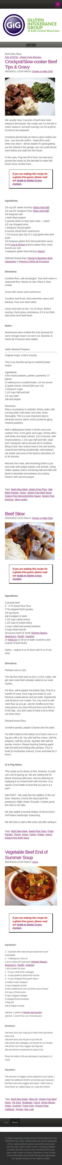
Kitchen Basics (39, 633)
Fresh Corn (28, 1105)
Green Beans (48, 1102)
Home (6, 1122)
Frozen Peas (41, 1105)
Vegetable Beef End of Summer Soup (26, 854)
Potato (40, 834)
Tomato (19, 1109)
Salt (50, 489)
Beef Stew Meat (19, 489)
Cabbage (9, 1109)
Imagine (29, 636)
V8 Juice (16, 1102)
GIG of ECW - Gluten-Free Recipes (23, 57)
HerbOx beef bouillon (32, 1012)
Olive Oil (33, 1099)
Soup (35, 862)
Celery (33, 834)
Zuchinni (16, 1105)
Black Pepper (12, 492)
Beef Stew (15, 513)
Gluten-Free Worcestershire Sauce (23, 496)
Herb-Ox (12, 639)
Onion (23, 492)
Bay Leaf (29, 1109)
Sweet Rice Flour (37, 831)
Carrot (48, 834)
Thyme (17, 834)
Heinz (41, 251)
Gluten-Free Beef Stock (39, 492)
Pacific (20, 636)
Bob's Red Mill (41, 207)
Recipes (15, 1122)
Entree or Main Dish (42, 71)
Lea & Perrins (18, 244)
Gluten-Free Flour (38, 489)
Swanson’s (10, 636)
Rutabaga (27, 1102)
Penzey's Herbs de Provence (34, 261)
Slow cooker (21, 499)
